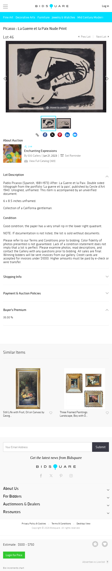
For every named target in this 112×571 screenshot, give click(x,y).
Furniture (43, 17)
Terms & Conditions (61, 523)
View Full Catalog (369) (39, 161)
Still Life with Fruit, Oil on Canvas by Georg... (23, 414)
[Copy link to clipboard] (37, 135)
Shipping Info (12, 277)
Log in (105, 6)
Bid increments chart (13, 568)
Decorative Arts (25, 17)
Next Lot (102, 36)
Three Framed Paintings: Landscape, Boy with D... (74, 414)
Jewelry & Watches (63, 17)
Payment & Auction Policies (22, 293)
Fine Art (8, 17)
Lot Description (13, 175)
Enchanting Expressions (40, 151)
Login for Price (14, 555)
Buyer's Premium (14, 310)
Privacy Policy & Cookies (34, 523)
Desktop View (83, 523)
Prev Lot (84, 36)
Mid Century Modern (90, 17)
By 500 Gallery (32, 155)
